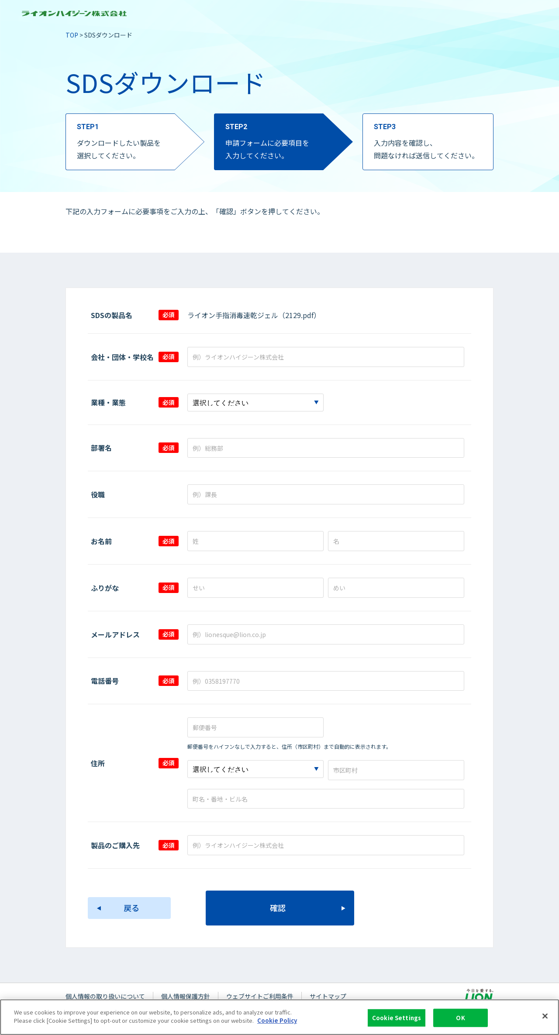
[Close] (545, 1021)
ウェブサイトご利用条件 (259, 996)
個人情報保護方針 (185, 996)
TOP (72, 35)
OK (460, 1022)
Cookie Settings (396, 1022)
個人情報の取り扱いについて (105, 996)
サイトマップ (328, 996)
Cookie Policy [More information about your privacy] (277, 1025)
